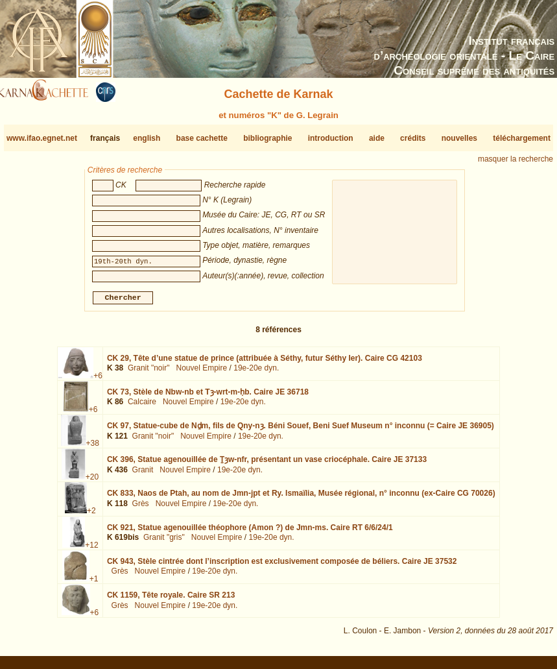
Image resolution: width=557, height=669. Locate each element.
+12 (91, 549)
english (146, 138)
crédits (412, 138)
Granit (143, 475)
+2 (91, 515)
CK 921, (250, 532)
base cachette (202, 138)
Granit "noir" (149, 373)
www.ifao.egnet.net (41, 138)
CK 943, (282, 566)
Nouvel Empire (201, 373)
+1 (94, 584)
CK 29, (264, 363)
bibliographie (267, 138)
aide (377, 138)
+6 (97, 380)
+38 (92, 448)
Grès (140, 508)
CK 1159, (171, 600)
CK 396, (267, 464)
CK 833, (301, 498)
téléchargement (522, 138)
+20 (92, 482)
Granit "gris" (164, 542)
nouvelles (459, 138)
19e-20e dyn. (256, 373)
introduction (330, 138)
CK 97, (300, 430)
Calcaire (142, 406)
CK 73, (208, 397)
